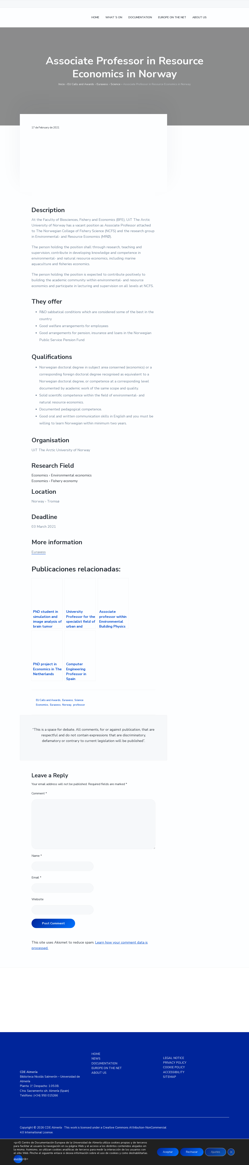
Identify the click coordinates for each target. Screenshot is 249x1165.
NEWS (95, 1059)
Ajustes (215, 1152)
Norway (66, 705)
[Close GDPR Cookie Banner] (231, 1151)
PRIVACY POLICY (174, 1063)
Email (36, 877)
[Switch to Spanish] (214, 17)
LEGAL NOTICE (173, 1058)
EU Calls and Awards (81, 84)
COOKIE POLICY (174, 1067)
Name (37, 856)
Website (38, 899)
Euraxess (102, 84)
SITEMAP (169, 1077)
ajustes (18, 1159)
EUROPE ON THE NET (106, 1068)
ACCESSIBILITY (173, 1072)
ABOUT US (98, 1073)
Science (115, 84)
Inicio (62, 84)
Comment (39, 793)
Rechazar (192, 1152)
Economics (42, 705)
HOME (95, 1054)
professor (79, 705)
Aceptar (168, 1152)
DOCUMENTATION (104, 1063)
